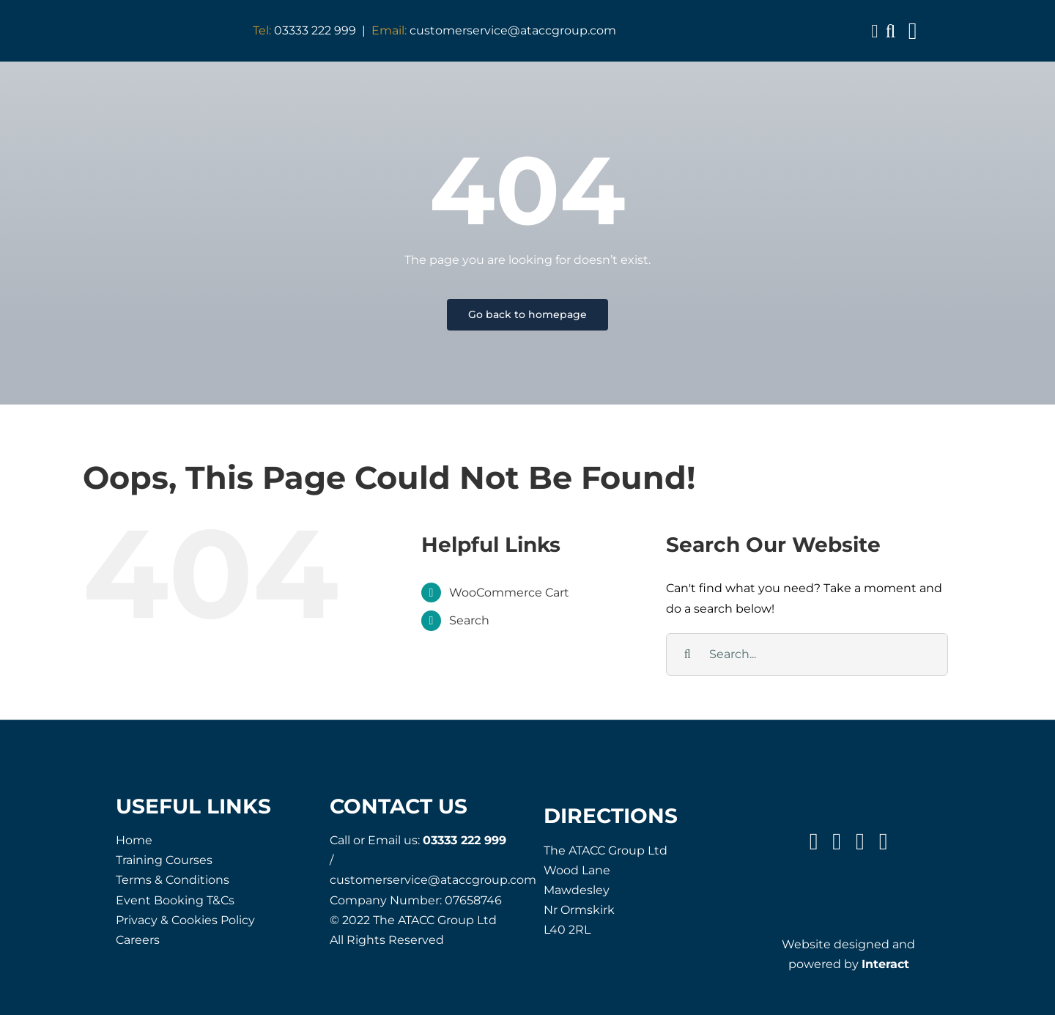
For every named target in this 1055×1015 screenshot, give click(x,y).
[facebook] (814, 841)
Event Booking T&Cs (175, 900)
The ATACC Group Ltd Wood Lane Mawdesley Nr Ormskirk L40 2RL (605, 890)
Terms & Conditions (172, 880)
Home (134, 840)
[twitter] (836, 841)
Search (469, 620)
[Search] (687, 654)
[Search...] (807, 654)
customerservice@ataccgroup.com (493, 30)
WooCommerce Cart (509, 592)
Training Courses (164, 860)
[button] (890, 31)
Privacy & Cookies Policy (185, 920)
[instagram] (860, 841)
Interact (885, 964)
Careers (138, 940)
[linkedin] (883, 841)
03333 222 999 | (312, 30)
